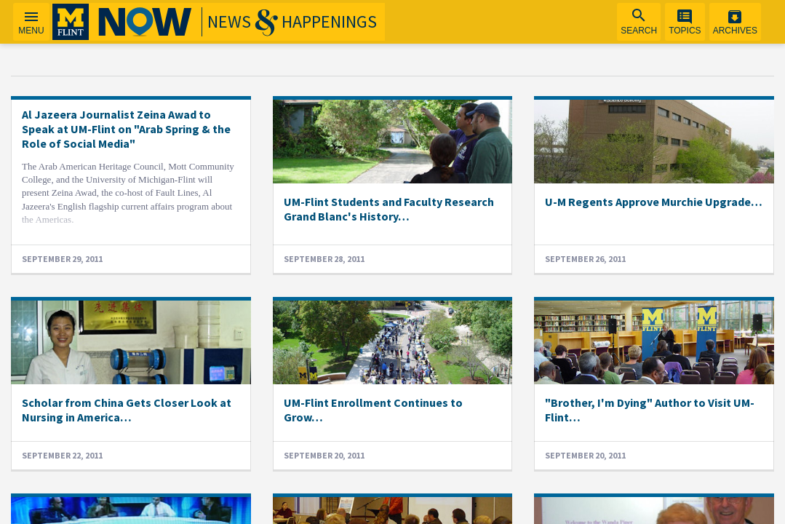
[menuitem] (639, 22)
